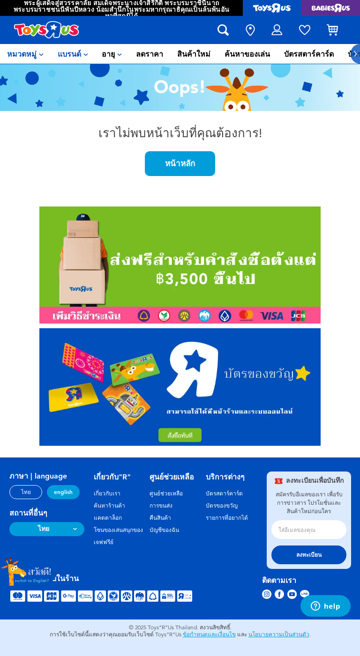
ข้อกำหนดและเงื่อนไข (209, 634)
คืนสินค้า (160, 518)
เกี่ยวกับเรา (107, 493)
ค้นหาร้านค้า (109, 505)
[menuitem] (25, 54)
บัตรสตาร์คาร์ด (224, 493)
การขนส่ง (161, 505)
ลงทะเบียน (309, 555)
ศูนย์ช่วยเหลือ (166, 493)
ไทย (26, 492)
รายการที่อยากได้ (227, 518)
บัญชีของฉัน (164, 530)
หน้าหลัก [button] (180, 163)
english (63, 492)
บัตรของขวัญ (222, 505)
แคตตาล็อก (108, 518)
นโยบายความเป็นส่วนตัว (278, 634)
